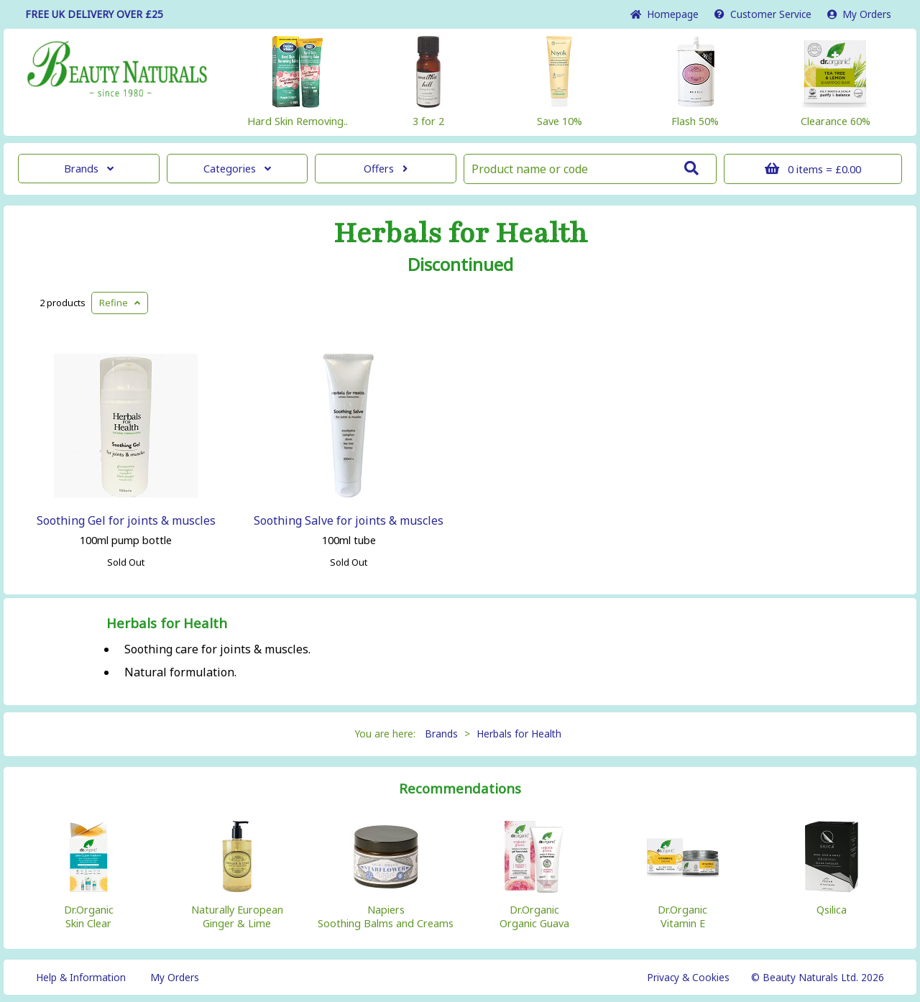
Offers (386, 168)
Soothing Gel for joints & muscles (126, 520)
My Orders (859, 14)
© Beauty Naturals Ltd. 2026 (817, 977)
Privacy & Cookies (688, 977)
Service (762, 14)
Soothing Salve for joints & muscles (348, 520)
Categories (237, 168)
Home (664, 14)
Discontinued (460, 264)
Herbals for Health (460, 233)
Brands (89, 168)
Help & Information (81, 977)
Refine (119, 302)
